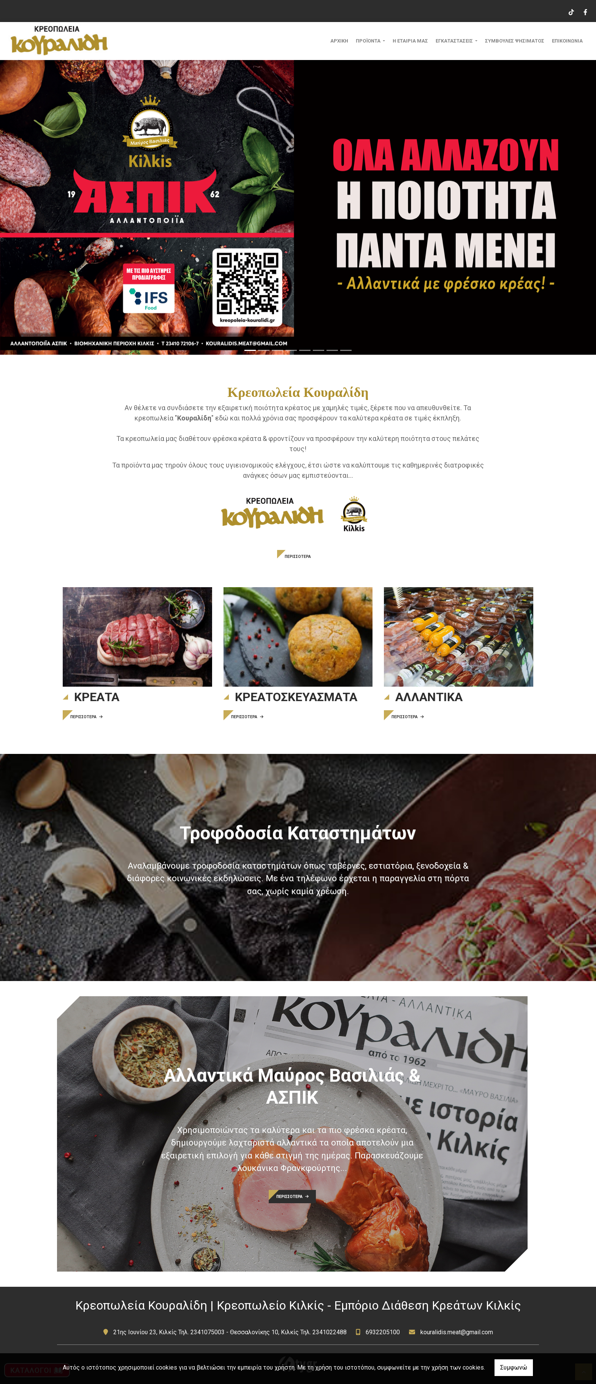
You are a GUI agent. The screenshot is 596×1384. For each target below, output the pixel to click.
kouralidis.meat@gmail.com (456, 1332)
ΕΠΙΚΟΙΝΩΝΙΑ (567, 41)
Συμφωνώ (513, 1367)
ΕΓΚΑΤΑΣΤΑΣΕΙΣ (455, 41)
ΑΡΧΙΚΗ (339, 41)
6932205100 (383, 1332)
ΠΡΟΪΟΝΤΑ (369, 41)
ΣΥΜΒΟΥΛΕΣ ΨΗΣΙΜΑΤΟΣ (514, 41)
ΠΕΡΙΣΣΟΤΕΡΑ (298, 557)
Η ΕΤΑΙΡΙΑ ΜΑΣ (410, 41)
